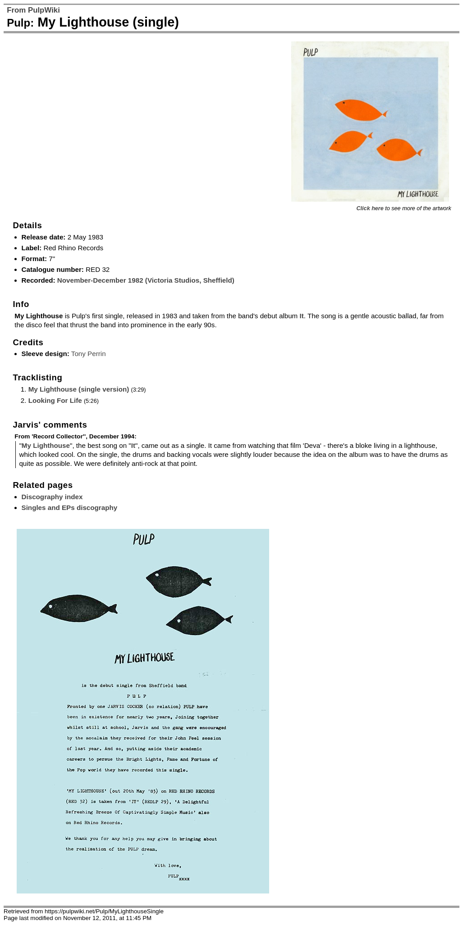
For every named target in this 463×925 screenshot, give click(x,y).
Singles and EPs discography (70, 507)
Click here (370, 208)
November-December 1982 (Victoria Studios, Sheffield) (145, 280)
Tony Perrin (88, 353)
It (301, 316)
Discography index (52, 497)
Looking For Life (55, 400)
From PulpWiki (33, 10)
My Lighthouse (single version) (78, 389)
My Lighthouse (46, 445)
